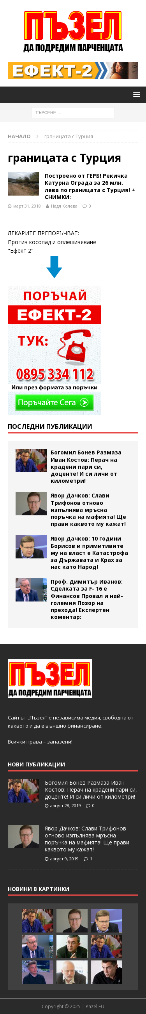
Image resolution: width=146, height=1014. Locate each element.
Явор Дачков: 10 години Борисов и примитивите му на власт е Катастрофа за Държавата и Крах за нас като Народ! (89, 552)
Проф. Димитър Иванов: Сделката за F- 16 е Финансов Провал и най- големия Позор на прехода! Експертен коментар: (87, 599)
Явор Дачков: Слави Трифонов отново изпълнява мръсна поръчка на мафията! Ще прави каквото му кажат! (88, 509)
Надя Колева (64, 206)
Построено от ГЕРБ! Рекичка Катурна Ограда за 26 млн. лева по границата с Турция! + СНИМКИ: (90, 186)
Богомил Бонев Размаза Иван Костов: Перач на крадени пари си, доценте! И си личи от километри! (86, 466)
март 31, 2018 (27, 206)
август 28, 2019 (65, 805)
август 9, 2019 (64, 858)
